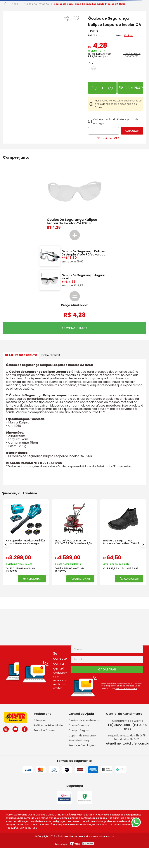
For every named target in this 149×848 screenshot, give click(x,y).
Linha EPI (15, 4)
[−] (94, 88)
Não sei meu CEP (108, 138)
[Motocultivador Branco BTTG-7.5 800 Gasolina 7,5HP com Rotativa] (74, 542)
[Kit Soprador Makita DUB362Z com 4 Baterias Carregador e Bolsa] (26, 542)
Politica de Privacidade (126, 688)
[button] (66, 19)
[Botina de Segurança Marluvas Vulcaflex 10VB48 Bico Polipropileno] (123, 542)
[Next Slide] (143, 544)
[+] (110, 88)
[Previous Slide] (6, 544)
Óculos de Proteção (36, 4)
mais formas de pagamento (132, 54)
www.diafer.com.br (103, 836)
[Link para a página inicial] (5, 4)
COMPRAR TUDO (74, 328)
